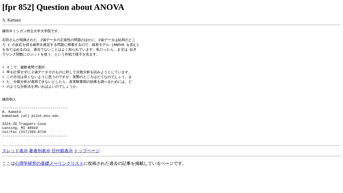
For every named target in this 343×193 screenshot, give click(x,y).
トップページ (87, 166)
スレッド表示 (15, 166)
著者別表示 (39, 166)
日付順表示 (62, 166)
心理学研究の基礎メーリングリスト (49, 178)
